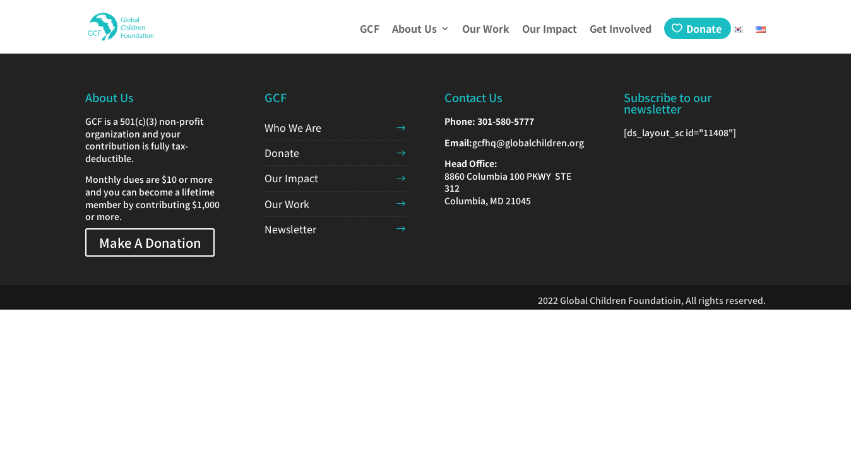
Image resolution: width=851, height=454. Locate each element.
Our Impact (549, 30)
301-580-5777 (505, 121)
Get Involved (621, 30)
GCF (369, 30)
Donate (704, 28)
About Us (414, 30)
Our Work (485, 30)
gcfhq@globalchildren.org (528, 142)
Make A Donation (150, 242)
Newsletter (290, 228)
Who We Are (293, 127)
